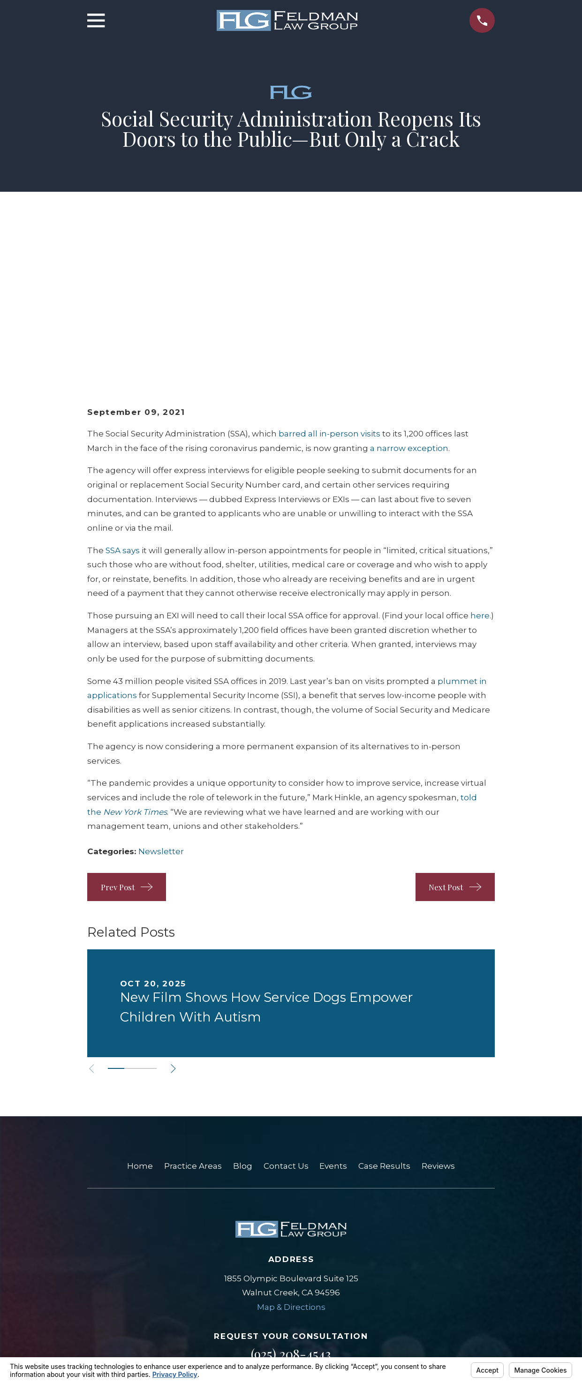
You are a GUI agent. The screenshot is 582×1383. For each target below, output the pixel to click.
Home (140, 1021)
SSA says (123, 405)
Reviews (438, 1021)
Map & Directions (291, 1161)
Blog (242, 1021)
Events (333, 1021)
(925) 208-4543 (291, 1209)
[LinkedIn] (327, 1254)
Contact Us (286, 1021)
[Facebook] (303, 1254)
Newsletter (161, 706)
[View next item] (178, 923)
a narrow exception (409, 303)
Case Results (384, 1021)
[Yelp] (279, 1254)
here (480, 470)
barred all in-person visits (329, 288)
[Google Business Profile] (254, 1254)
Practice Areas (193, 1021)
